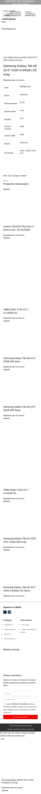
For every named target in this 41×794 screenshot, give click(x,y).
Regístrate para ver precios (13, 80)
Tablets (11, 57)
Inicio (5, 57)
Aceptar (9, 739)
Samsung (23, 94)
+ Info (2, 739)
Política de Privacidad (19, 704)
